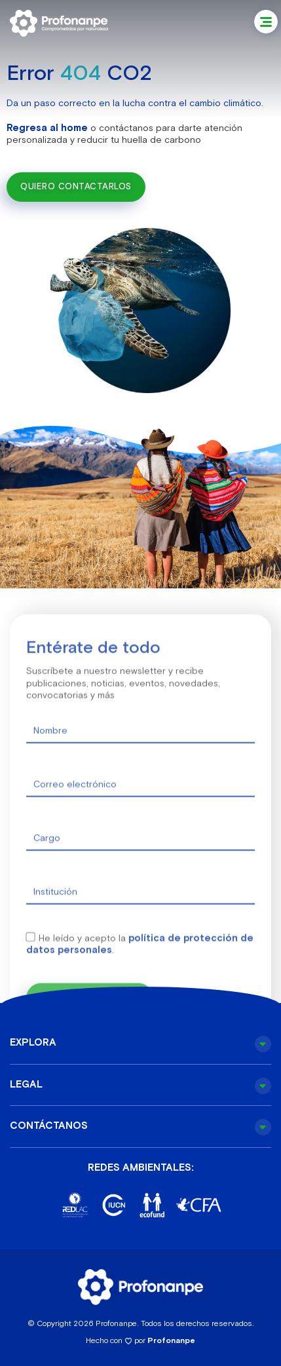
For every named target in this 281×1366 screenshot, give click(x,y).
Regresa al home (47, 127)
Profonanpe (171, 1340)
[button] (266, 21)
